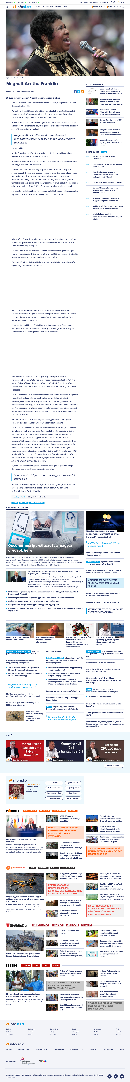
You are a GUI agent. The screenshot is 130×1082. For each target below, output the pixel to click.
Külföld (8, 1032)
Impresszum (47, 1075)
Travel (46, 965)
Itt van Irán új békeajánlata (99, 697)
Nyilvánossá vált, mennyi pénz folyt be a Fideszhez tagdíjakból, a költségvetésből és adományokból (105, 724)
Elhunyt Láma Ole (53, 652)
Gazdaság (9, 1034)
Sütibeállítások (11, 1077)
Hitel (32, 868)
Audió (96, 1032)
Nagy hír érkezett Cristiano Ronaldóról (102, 603)
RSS (100, 1075)
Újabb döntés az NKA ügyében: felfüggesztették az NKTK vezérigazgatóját (64, 660)
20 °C (121, 2)
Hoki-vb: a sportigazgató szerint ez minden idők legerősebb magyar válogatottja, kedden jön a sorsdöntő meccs (77, 642)
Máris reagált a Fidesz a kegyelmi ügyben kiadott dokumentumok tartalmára (41, 598)
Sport (36, 965)
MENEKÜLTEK (72, 925)
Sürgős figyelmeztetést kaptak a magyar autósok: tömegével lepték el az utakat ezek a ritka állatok (25, 899)
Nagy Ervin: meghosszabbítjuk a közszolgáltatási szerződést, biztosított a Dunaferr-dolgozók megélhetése (66, 681)
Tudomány (31, 1029)
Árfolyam (44, 811)
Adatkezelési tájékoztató (62, 1075)
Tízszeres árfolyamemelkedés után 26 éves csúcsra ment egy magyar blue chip (105, 851)
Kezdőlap (16, 497)
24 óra (38, 6)
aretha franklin (36, 503)
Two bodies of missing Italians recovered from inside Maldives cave (105, 1006)
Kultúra (23, 497)
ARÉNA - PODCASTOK (114, 6)
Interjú (52, 1032)
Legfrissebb (98, 1029)
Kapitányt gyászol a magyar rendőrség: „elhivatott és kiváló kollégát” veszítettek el (103, 534)
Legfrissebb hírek (23, 1049)
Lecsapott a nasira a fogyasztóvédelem (63, 691)
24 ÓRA (104, 152)
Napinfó (74, 1034)
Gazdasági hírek (108, 1049)
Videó (96, 1034)
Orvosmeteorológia (76, 1049)
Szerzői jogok (93, 1075)
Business (26, 965)
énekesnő (23, 503)
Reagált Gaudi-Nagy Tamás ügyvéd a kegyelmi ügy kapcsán (33, 605)
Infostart (10, 91)
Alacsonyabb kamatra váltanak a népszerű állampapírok (45, 640)
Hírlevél (118, 1032)
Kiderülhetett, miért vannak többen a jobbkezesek (17, 639)
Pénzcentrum (30, 811)
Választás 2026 (48, 6)
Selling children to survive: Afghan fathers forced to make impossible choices (64, 985)
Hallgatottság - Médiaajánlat (32, 1075)
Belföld (8, 1029)
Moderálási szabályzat (80, 1075)
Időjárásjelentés (59, 1049)
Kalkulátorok (67, 868)
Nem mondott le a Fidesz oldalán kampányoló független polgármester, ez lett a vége (103, 680)
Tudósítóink (54, 1029)
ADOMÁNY (86, 925)
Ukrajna (59, 6)
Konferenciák (59, 811)
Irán (65, 6)
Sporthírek (93, 1049)
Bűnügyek (75, 1032)
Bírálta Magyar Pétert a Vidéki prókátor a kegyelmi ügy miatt (34, 601)
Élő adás (54, 783)
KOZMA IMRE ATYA (40, 925)
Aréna (122, 1049)
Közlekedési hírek (41, 1049)
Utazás (54, 868)
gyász (15, 503)
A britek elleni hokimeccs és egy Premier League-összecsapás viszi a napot (105, 654)
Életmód (53, 1034)
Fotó (117, 1029)
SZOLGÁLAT (57, 925)
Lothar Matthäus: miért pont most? (101, 663)
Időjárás (118, 1034)
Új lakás (72, 811)
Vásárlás (43, 868)
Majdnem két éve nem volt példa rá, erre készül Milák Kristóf (103, 583)
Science (56, 965)
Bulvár (74, 1029)
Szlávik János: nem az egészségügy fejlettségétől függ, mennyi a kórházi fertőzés (107, 641)
